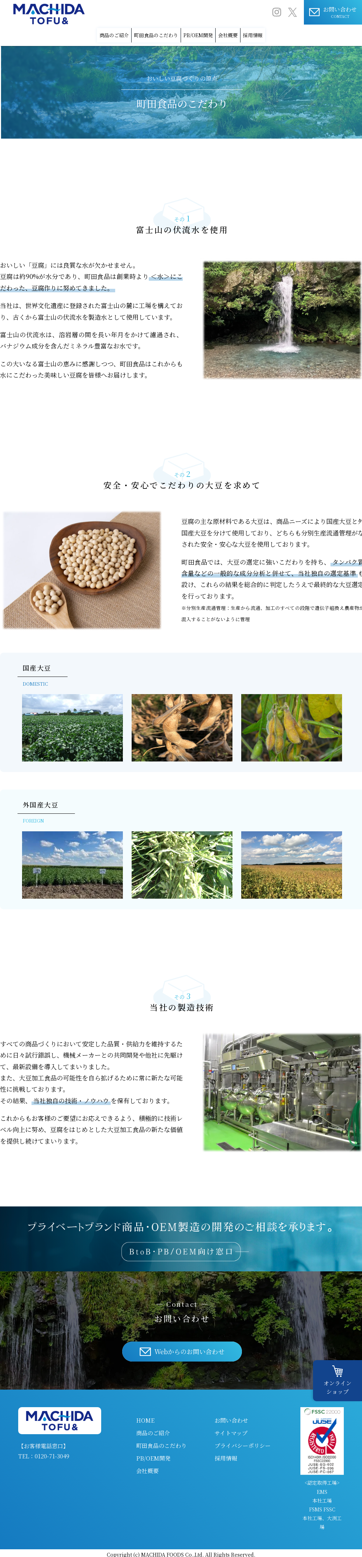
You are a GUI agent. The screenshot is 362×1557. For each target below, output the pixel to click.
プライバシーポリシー (243, 1442)
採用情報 (291, 33)
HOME (145, 1417)
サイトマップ (231, 1430)
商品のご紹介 (76, 33)
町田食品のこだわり (138, 33)
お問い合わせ (231, 1417)
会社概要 (249, 33)
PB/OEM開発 (200, 33)
